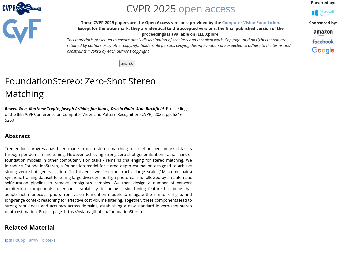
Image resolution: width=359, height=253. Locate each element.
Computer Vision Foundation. (251, 22)
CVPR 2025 (151, 8)
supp (20, 240)
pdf (9, 240)
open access (207, 8)
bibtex (48, 240)
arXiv (33, 240)
